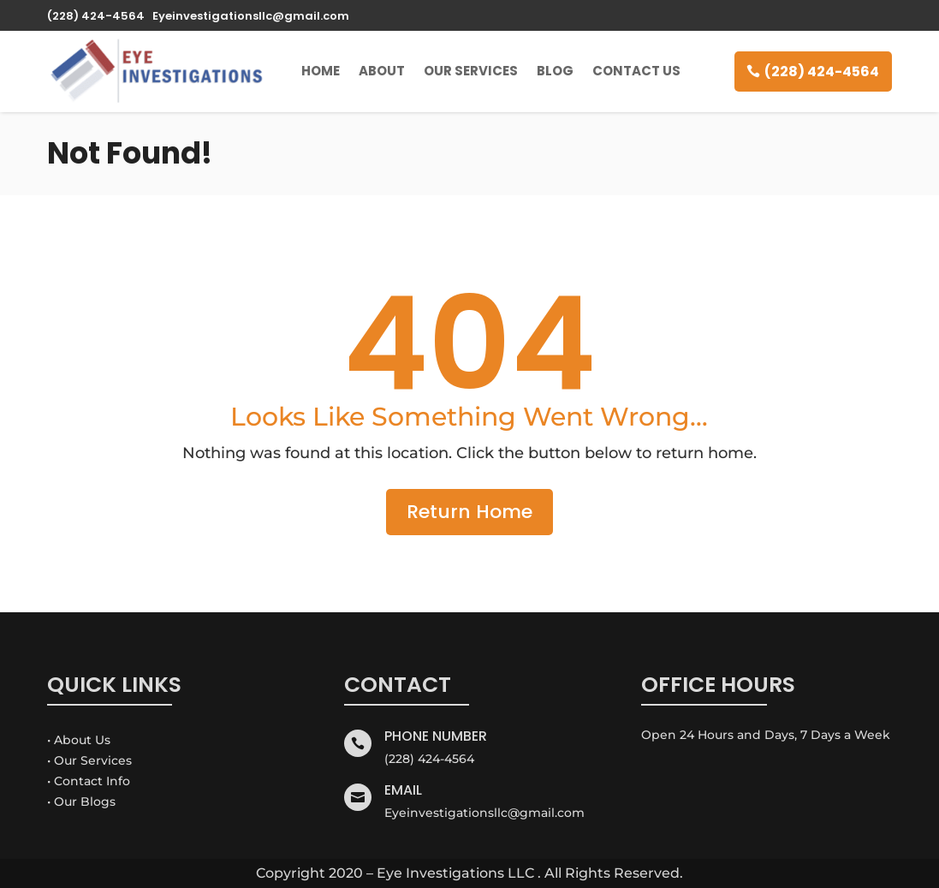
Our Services (471, 71)
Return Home (469, 511)
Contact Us (636, 71)
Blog (555, 71)
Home (320, 71)
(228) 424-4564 (821, 71)
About (382, 71)
